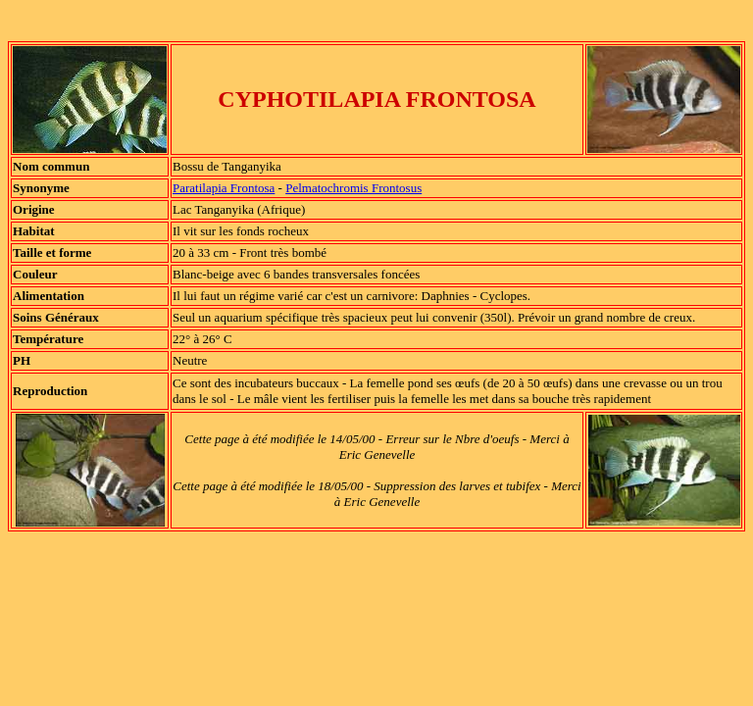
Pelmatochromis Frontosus (353, 187)
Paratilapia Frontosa (224, 187)
